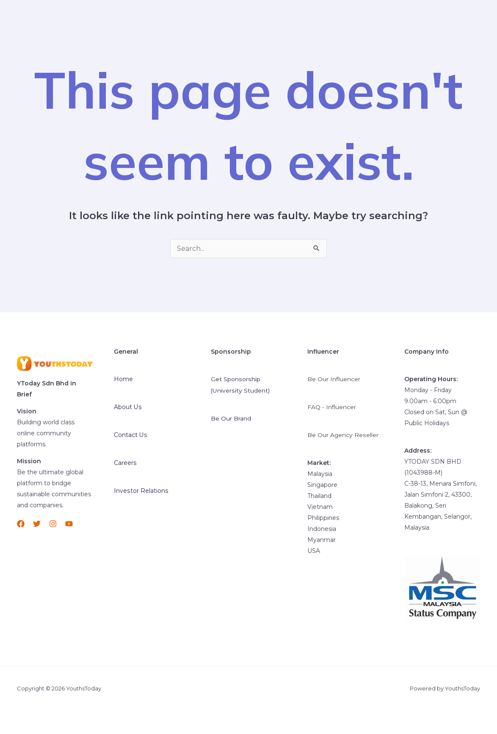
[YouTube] (69, 524)
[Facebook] (21, 524)
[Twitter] (37, 524)
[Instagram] (53, 524)
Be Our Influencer (334, 379)
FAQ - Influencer (331, 406)
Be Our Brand (231, 417)
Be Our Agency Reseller (342, 434)
